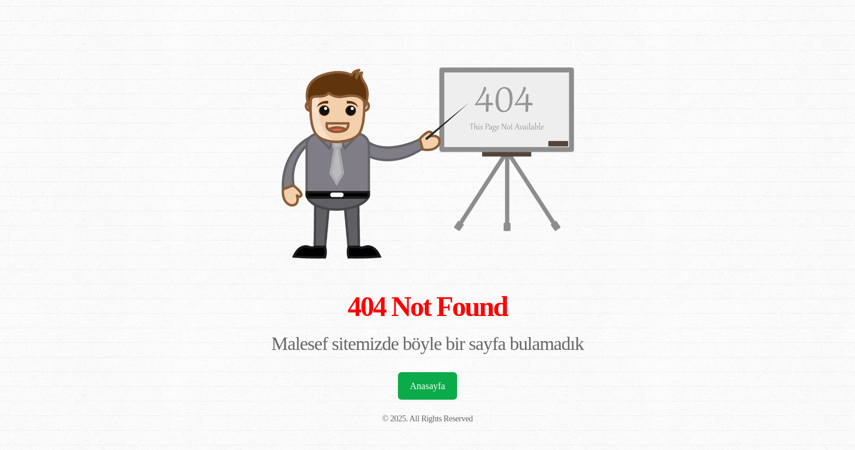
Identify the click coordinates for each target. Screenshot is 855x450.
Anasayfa (427, 386)
